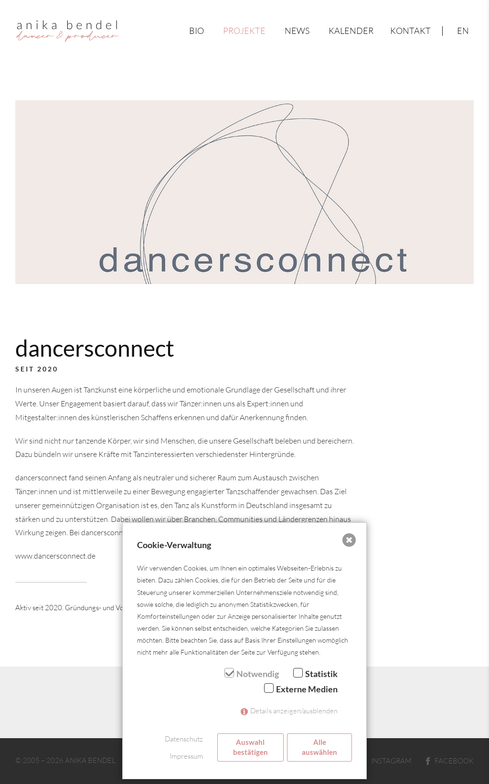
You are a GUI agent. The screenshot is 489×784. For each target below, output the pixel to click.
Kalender (351, 30)
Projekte (244, 30)
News (297, 30)
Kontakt (410, 30)
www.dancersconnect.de (55, 556)
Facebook (450, 760)
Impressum (186, 756)
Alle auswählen (319, 747)
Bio (196, 30)
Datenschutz (184, 738)
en (463, 30)
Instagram (385, 760)
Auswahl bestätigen (250, 747)
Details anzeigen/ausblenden (294, 710)
